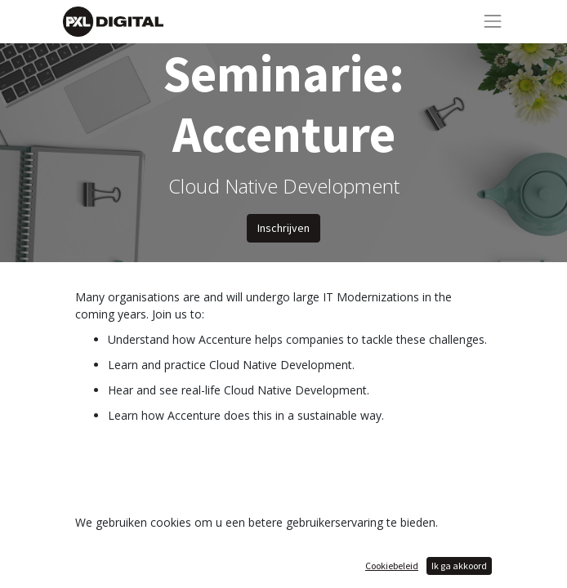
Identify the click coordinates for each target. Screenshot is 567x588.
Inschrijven (283, 227)
